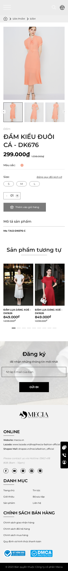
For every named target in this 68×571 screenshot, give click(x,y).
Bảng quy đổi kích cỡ (49, 177)
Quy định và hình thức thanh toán (22, 541)
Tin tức (36, 490)
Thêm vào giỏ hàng (24, 207)
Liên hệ (37, 503)
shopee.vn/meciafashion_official (28, 448)
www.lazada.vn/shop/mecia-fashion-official (31, 444)
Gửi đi (34, 387)
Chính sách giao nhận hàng (18, 522)
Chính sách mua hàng (15, 535)
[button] (4, 112)
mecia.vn (13, 440)
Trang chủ (8, 490)
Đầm (32, 18)
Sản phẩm (19, 18)
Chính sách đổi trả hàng (16, 528)
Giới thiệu (8, 496)
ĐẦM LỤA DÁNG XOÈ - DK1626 (17, 331)
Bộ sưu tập (39, 496)
